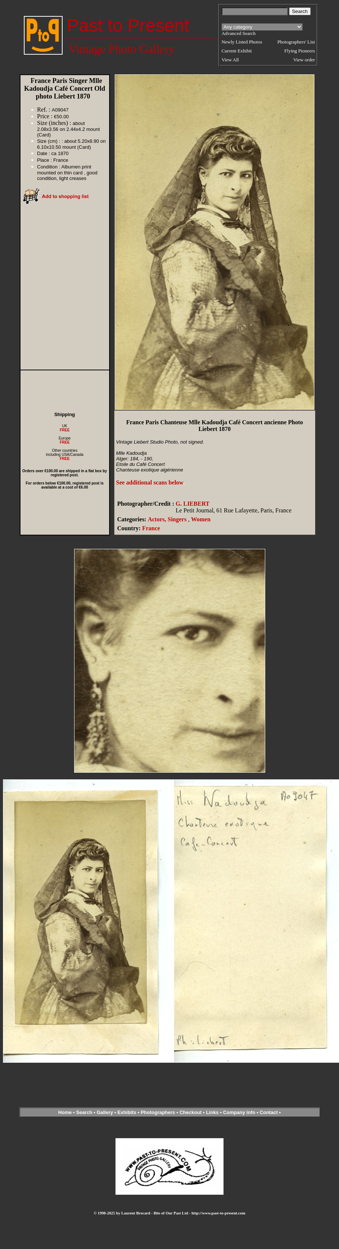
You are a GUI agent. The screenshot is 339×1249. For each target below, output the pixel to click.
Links (212, 1112)
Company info (240, 1112)
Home (65, 1112)
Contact (269, 1112)
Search (84, 1112)
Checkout (191, 1112)
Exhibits (126, 1112)
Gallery (104, 1112)
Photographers (158, 1112)
